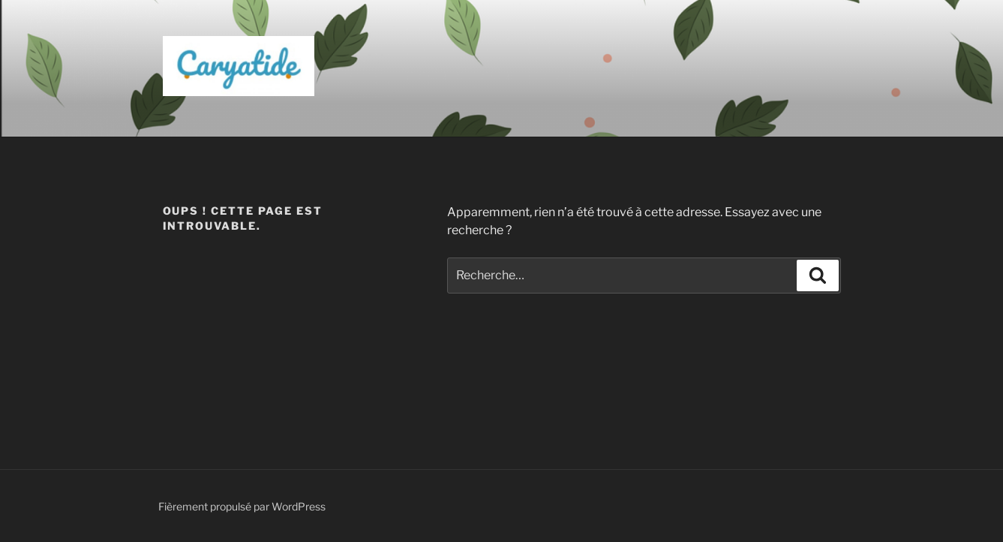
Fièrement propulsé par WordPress (242, 506)
